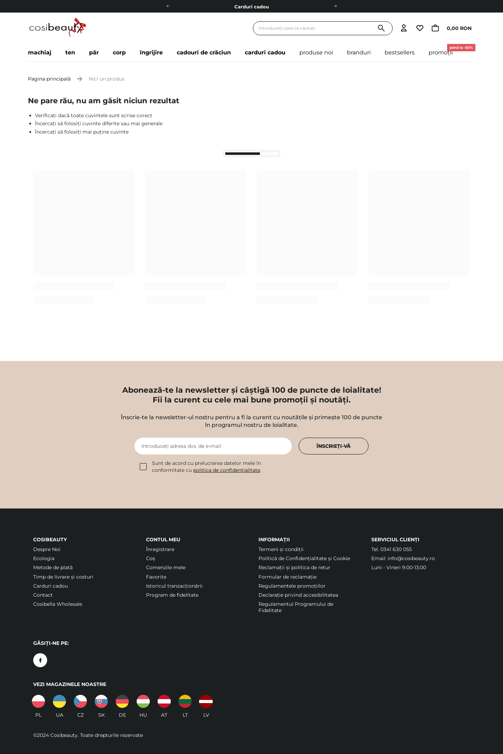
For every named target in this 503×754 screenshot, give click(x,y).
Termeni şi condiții (281, 549)
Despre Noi (46, 549)
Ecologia (43, 558)
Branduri (359, 52)
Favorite (156, 577)
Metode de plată (53, 567)
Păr (94, 52)
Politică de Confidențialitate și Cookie (304, 558)
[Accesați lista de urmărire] (420, 28)
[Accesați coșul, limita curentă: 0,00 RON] (453, 28)
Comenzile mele (165, 567)
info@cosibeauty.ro (411, 558)
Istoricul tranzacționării (174, 586)
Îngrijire (151, 52)
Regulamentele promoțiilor (292, 586)
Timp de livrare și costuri (63, 577)
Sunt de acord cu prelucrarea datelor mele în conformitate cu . (200, 466)
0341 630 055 (396, 549)
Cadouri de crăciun (204, 52)
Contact (43, 595)
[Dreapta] (335, 6)
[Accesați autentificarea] (403, 28)
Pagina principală (49, 79)
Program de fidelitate (172, 595)
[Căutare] (381, 28)
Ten (70, 52)
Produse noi (316, 52)
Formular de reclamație (287, 577)
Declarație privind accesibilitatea (298, 595)
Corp (119, 52)
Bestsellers (400, 52)
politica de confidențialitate (226, 470)
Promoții (444, 50)
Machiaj (39, 52)
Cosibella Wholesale (57, 604)
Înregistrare (160, 549)
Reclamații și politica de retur (294, 567)
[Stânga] (167, 6)
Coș (150, 558)
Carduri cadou (251, 6)
